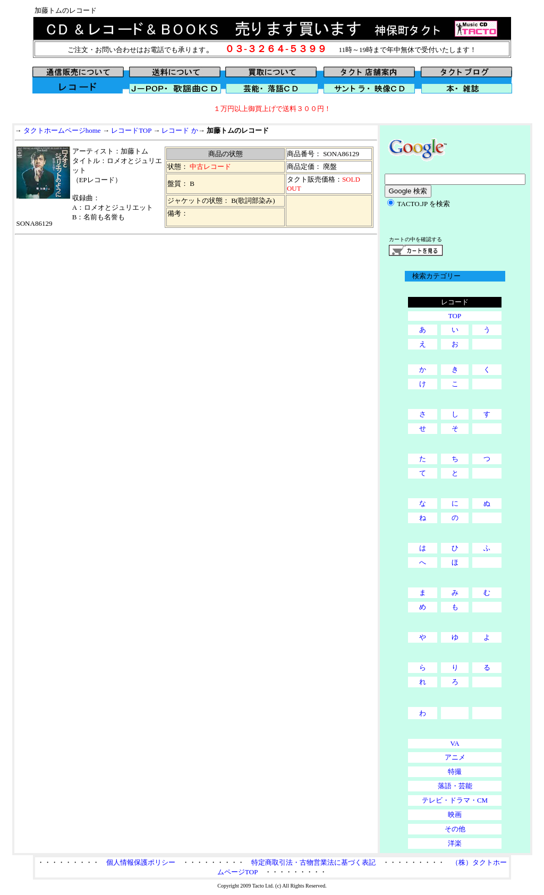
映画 (455, 815)
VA (454, 743)
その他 (455, 829)
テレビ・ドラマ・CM (455, 800)
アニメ (455, 757)
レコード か (180, 130)
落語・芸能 (455, 786)
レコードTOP (131, 130)
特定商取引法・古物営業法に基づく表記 (313, 862)
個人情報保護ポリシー (140, 862)
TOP (454, 316)
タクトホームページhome (62, 130)
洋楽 (455, 843)
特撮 (455, 771)
